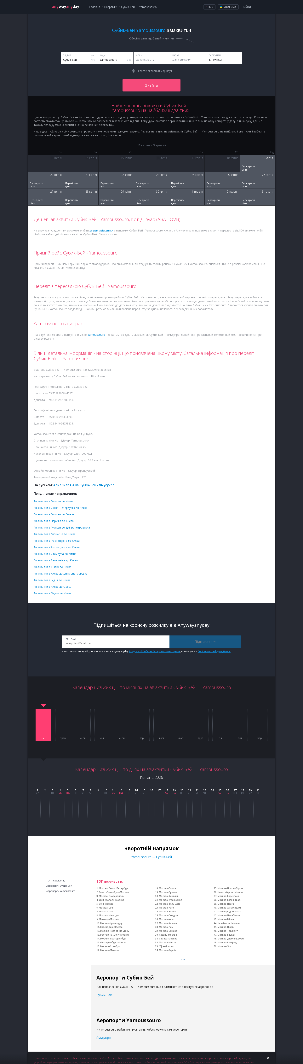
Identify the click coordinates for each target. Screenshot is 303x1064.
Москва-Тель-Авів (169, 903)
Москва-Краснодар (111, 923)
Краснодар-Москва (111, 927)
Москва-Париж (167, 888)
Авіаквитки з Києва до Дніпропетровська (61, 573)
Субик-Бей (104, 995)
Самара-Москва (168, 938)
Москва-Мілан (226, 919)
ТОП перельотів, (55, 880)
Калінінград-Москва (229, 911)
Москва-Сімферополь (111, 896)
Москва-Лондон (168, 915)
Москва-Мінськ (167, 942)
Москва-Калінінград (229, 900)
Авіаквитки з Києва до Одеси (52, 586)
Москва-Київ (106, 911)
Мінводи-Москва (109, 919)
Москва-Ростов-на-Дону (114, 930)
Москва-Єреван (168, 892)
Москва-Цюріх (226, 927)
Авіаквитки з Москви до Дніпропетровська (62, 527)
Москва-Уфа (166, 919)
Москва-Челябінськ (229, 915)
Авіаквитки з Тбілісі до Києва (52, 567)
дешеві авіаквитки (101, 230)
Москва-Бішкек (226, 934)
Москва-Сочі (106, 907)
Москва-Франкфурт (170, 900)
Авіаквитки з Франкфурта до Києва (57, 540)
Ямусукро (103, 1038)
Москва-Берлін (167, 950)
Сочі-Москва (106, 903)
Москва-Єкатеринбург (113, 938)
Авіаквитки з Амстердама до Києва (57, 547)
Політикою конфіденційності (214, 651)
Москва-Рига (166, 907)
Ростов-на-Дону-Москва (114, 934)
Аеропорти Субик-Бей (59, 886)
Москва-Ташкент (228, 930)
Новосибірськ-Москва (230, 892)
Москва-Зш (224, 946)
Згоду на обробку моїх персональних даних (154, 651)
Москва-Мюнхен (109, 950)
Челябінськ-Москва (229, 923)
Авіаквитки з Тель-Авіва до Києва (56, 560)
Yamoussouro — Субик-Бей (151, 857)
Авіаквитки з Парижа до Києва (54, 521)
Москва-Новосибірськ (230, 888)
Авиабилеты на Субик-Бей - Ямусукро (83, 485)
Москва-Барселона (228, 896)
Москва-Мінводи (109, 915)
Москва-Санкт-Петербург (114, 888)
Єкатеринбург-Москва (113, 942)
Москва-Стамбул (110, 946)
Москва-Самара (168, 930)
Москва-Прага (226, 903)
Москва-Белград (227, 942)
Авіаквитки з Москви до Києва (53, 501)
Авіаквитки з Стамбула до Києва (55, 554)
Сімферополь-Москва (111, 900)
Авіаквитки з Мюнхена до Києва (55, 534)
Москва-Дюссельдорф (231, 938)
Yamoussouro (96, 334)
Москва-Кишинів (169, 896)
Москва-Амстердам (229, 907)
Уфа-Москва (166, 946)
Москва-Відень (167, 911)
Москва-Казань (168, 923)
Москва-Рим (166, 927)
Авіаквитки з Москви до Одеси (54, 514)
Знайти (151, 85)
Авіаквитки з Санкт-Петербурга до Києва (61, 508)
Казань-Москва (168, 934)
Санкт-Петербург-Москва (114, 892)
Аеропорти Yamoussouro (60, 891)
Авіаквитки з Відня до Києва (52, 580)
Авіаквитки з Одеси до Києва (52, 593)
